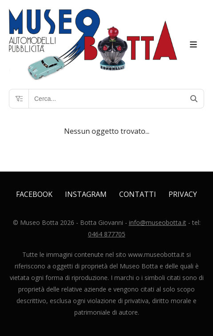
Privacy (183, 194)
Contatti (137, 194)
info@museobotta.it (157, 222)
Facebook (34, 194)
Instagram (86, 194)
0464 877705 (106, 234)
